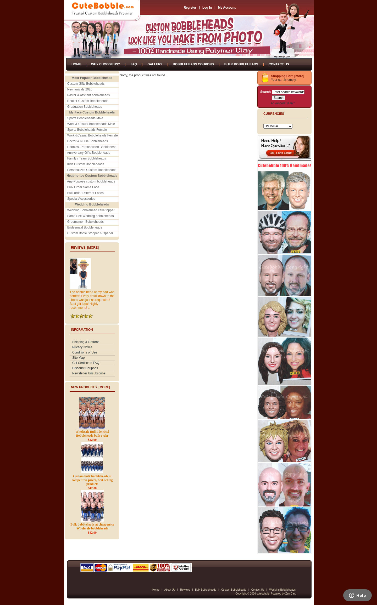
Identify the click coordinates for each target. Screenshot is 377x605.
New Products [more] (90, 387)
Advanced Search (283, 103)
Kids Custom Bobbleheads (85, 164)
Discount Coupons (85, 368)
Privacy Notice (82, 347)
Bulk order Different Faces (85, 193)
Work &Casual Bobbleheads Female (92, 135)
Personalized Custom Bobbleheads (91, 170)
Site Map (78, 357)
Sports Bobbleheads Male (85, 118)
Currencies (273, 114)
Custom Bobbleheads (233, 589)
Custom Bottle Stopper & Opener (90, 233)
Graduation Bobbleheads (84, 107)
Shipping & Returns (85, 342)
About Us (169, 589)
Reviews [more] (85, 247)
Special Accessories (81, 199)
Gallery (154, 64)
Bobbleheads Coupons (193, 64)
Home (76, 64)
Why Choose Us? (105, 64)
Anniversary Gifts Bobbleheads (88, 153)
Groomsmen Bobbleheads (85, 222)
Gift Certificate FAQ (85, 363)
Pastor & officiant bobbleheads (88, 95)
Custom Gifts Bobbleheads (86, 83)
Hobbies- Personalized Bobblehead (92, 147)
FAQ (133, 64)
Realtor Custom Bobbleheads (87, 101)
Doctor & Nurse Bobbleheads (87, 141)
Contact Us (279, 64)
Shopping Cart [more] (287, 76)
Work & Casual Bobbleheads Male (91, 124)
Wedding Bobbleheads (282, 589)
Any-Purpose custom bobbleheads (91, 181)
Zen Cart (290, 593)
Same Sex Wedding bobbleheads (90, 216)
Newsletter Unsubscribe (89, 373)
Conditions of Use (84, 352)
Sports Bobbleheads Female (87, 130)
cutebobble (263, 593)
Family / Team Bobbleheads (86, 158)
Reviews (185, 589)
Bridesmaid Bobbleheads (84, 227)
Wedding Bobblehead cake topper (91, 210)
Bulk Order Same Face (83, 187)
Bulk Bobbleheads (241, 64)
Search (265, 92)
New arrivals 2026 (79, 89)
